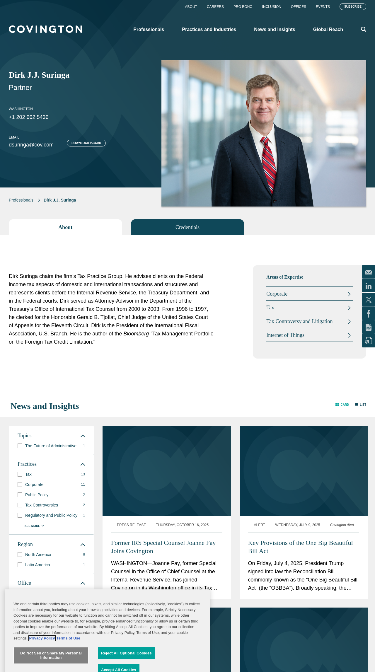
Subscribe (353, 6)
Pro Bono (243, 7)
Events (323, 7)
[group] (51, 446)
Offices (298, 7)
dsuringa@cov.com (31, 145)
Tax (270, 308)
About (191, 7)
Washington (21, 109)
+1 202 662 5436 (29, 117)
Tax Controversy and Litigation (299, 321)
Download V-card (86, 143)
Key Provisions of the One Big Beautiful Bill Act (300, 547)
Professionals (21, 200)
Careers (215, 7)
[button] (342, 405)
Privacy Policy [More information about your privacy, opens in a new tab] (42, 668)
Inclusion (271, 7)
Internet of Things (285, 335)
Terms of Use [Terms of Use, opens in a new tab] (68, 668)
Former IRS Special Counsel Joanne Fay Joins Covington (163, 547)
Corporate (276, 294)
